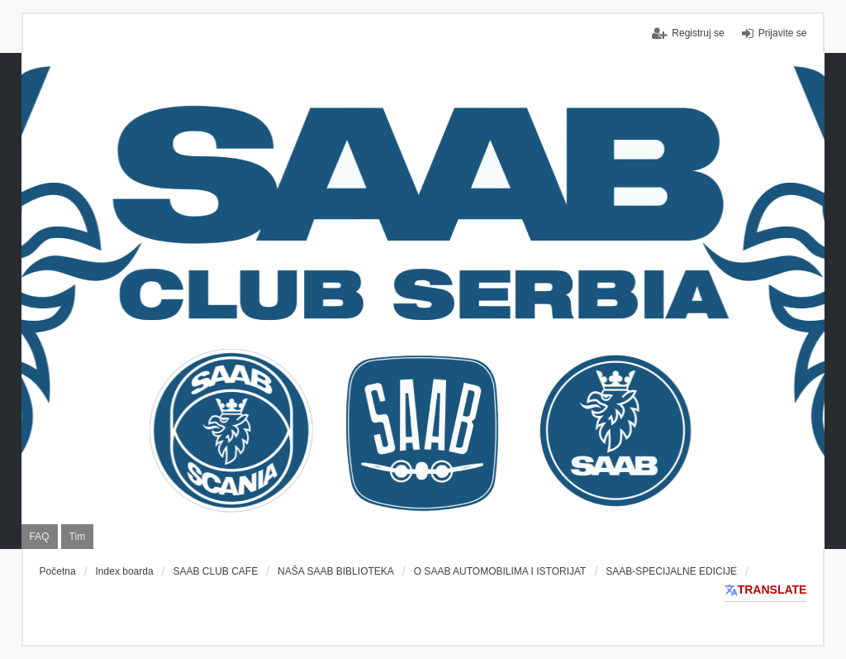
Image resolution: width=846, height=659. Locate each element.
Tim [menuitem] (77, 536)
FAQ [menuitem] (40, 536)
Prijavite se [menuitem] (782, 33)
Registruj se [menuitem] (698, 33)
